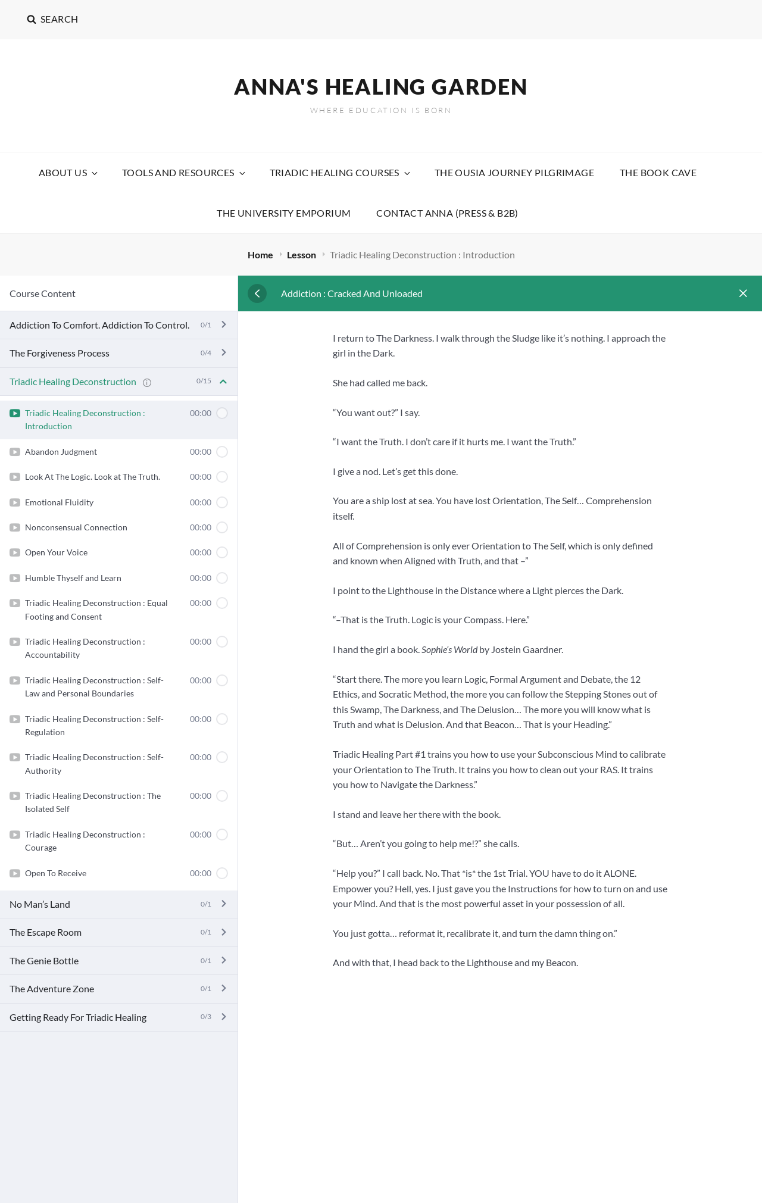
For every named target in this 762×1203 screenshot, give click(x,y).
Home (261, 254)
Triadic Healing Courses (341, 172)
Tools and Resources (184, 172)
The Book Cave (658, 172)
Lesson (302, 254)
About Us (69, 172)
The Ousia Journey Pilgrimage (514, 172)
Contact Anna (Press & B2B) (447, 212)
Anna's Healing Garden (381, 86)
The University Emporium (284, 212)
